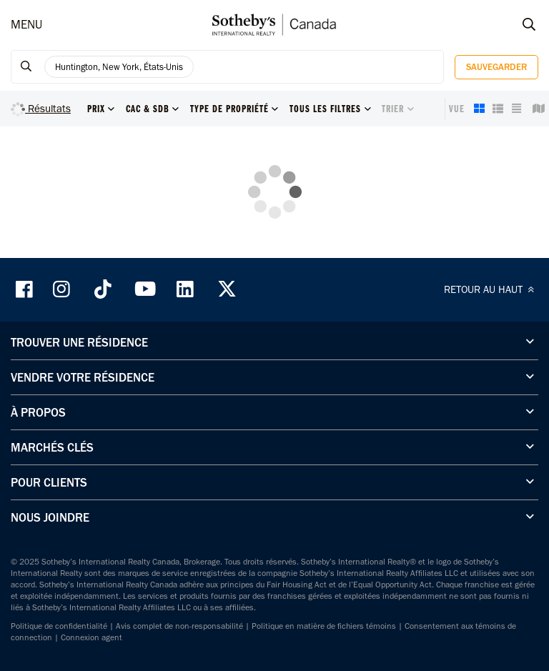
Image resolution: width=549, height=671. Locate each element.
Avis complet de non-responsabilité (179, 626)
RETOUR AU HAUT (491, 289)
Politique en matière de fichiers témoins (324, 626)
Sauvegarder (496, 66)
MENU (26, 24)
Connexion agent (91, 637)
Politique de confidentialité (59, 626)
